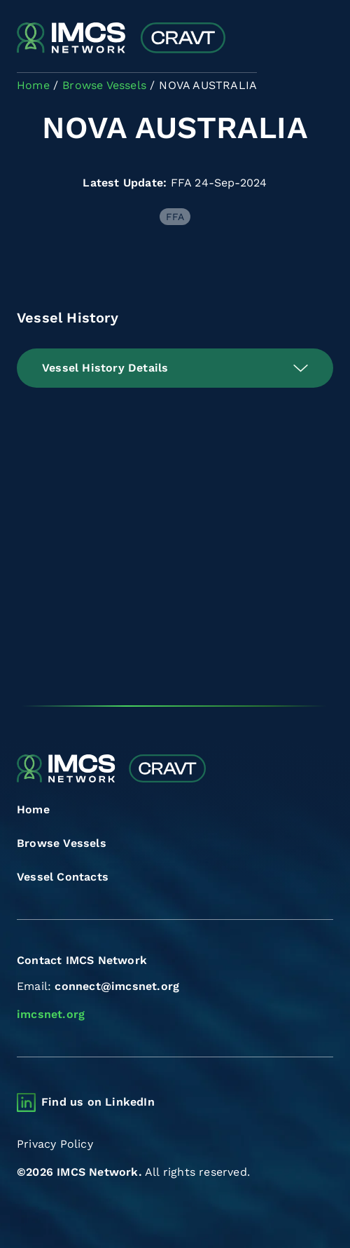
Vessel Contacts (62, 876)
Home (33, 809)
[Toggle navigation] (321, 39)
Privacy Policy (55, 1144)
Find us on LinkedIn (98, 1101)
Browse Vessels (61, 843)
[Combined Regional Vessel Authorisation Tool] (121, 38)
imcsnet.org (51, 1014)
